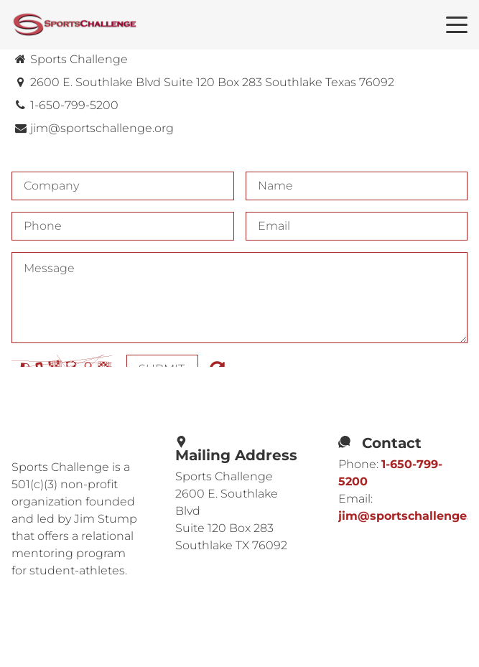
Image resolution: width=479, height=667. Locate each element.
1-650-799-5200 (74, 105)
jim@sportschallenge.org (102, 128)
